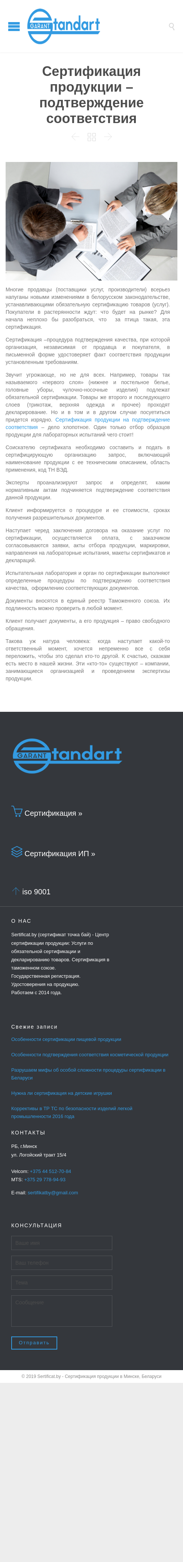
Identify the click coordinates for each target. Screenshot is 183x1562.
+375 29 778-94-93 (44, 1179)
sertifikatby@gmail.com (53, 1192)
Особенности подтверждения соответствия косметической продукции (89, 1054)
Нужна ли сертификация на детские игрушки (61, 1093)
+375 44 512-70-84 (50, 1171)
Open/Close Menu (14, 26)
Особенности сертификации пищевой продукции (66, 1039)
